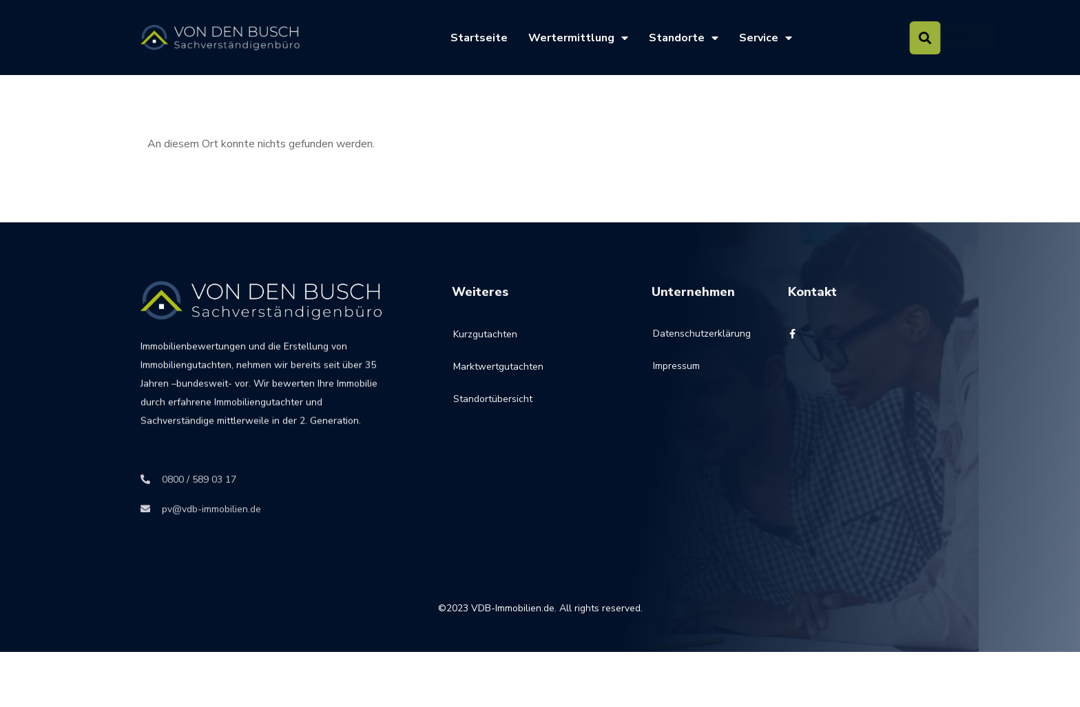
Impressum (676, 376)
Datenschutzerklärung (685, 343)
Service (765, 37)
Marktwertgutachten (498, 382)
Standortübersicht (492, 414)
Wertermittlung (578, 37)
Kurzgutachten (485, 350)
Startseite (479, 37)
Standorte (683, 37)
